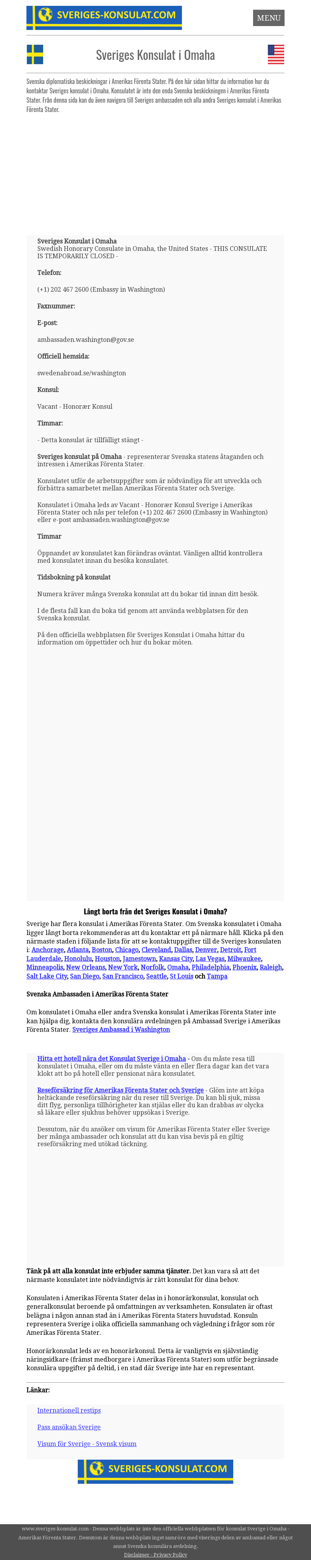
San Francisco (122, 976)
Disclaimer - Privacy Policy (155, 1555)
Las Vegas (210, 959)
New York (123, 967)
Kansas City (175, 959)
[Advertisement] (155, 171)
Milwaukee (244, 959)
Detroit (230, 950)
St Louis (181, 976)
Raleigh (271, 967)
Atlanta (78, 950)
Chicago (126, 950)
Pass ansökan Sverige (69, 1427)
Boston (102, 950)
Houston (107, 959)
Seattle (156, 976)
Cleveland (156, 950)
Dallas (183, 950)
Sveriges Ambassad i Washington (121, 1029)
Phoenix (244, 967)
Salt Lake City (46, 976)
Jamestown (139, 959)
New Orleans (85, 967)
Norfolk (152, 967)
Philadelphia (210, 967)
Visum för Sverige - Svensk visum (86, 1444)
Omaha (178, 967)
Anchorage (47, 950)
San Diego (84, 976)
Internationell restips (69, 1410)
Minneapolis (44, 967)
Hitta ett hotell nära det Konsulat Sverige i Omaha (111, 1059)
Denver (206, 950)
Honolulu (78, 959)
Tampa (217, 976)
